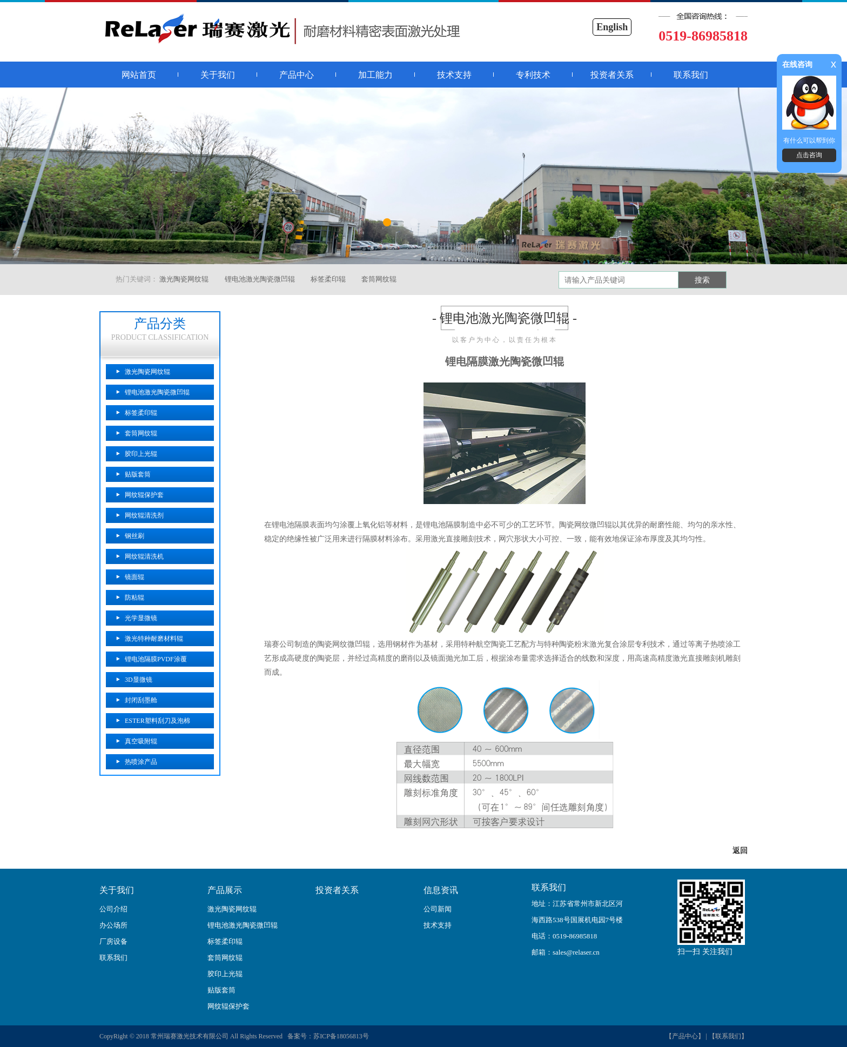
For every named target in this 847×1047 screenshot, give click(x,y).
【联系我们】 (728, 1036)
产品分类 (160, 324)
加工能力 (375, 74)
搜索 (702, 280)
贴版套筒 (138, 474)
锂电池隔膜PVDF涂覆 (156, 659)
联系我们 (691, 74)
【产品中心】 (685, 1036)
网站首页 (139, 74)
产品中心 (296, 74)
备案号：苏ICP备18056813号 (326, 1036)
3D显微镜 (138, 679)
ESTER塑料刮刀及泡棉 (157, 720)
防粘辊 (134, 597)
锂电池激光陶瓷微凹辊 (260, 279)
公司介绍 (113, 909)
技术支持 (454, 74)
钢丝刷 (134, 536)
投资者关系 (612, 74)
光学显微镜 (141, 618)
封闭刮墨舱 (141, 700)
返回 (740, 851)
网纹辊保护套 (144, 495)
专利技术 (533, 74)
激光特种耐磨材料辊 (154, 638)
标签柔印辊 (328, 279)
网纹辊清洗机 (144, 556)
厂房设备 (113, 941)
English (612, 27)
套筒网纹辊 (378, 279)
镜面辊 (134, 577)
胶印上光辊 (141, 454)
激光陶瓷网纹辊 (184, 279)
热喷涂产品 (141, 762)
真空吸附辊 (141, 741)
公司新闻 (438, 909)
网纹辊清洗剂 (144, 515)
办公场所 (113, 925)
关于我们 (217, 74)
